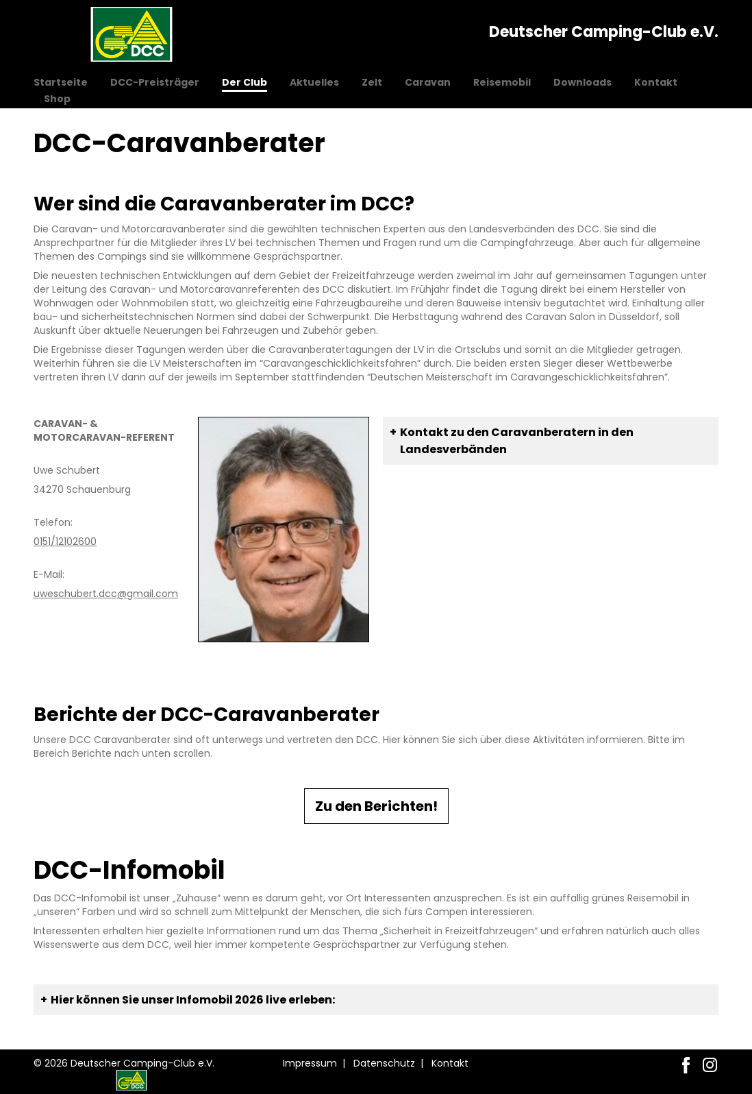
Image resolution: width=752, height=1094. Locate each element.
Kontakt (655, 82)
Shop (57, 99)
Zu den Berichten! (376, 806)
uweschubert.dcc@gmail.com (106, 593)
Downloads (582, 82)
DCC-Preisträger (154, 82)
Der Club (244, 82)
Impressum (310, 1063)
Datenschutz (384, 1063)
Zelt (372, 82)
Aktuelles (314, 82)
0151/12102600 (65, 541)
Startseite (61, 82)
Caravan (428, 82)
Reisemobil (502, 82)
